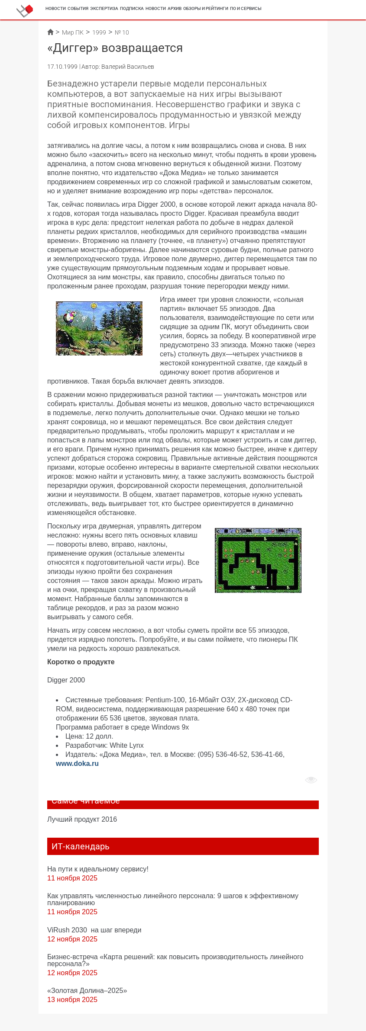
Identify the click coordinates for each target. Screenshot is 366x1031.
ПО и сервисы (246, 8)
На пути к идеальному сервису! (98, 869)
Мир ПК (73, 32)
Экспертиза (104, 8)
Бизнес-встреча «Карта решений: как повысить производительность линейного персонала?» (175, 960)
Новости (55, 8)
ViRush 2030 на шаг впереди (94, 930)
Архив (174, 8)
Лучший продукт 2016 (82, 819)
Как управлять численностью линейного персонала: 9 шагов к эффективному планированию (172, 899)
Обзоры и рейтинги (205, 8)
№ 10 (122, 32)
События (78, 8)
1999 (99, 32)
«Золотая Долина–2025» (87, 990)
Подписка (132, 8)
